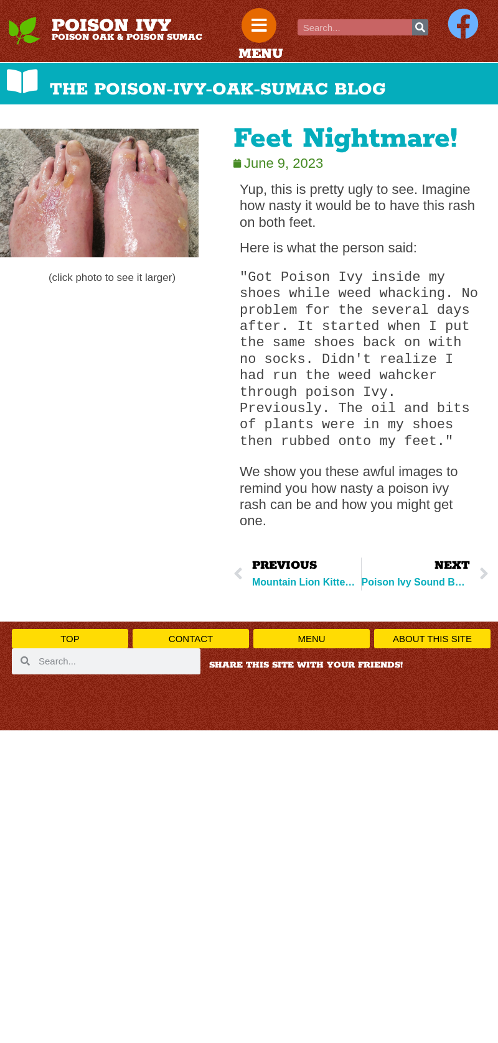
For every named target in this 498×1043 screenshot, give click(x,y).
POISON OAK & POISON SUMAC (127, 37)
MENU (260, 54)
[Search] (420, 27)
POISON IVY (111, 26)
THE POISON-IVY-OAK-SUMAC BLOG (218, 90)
